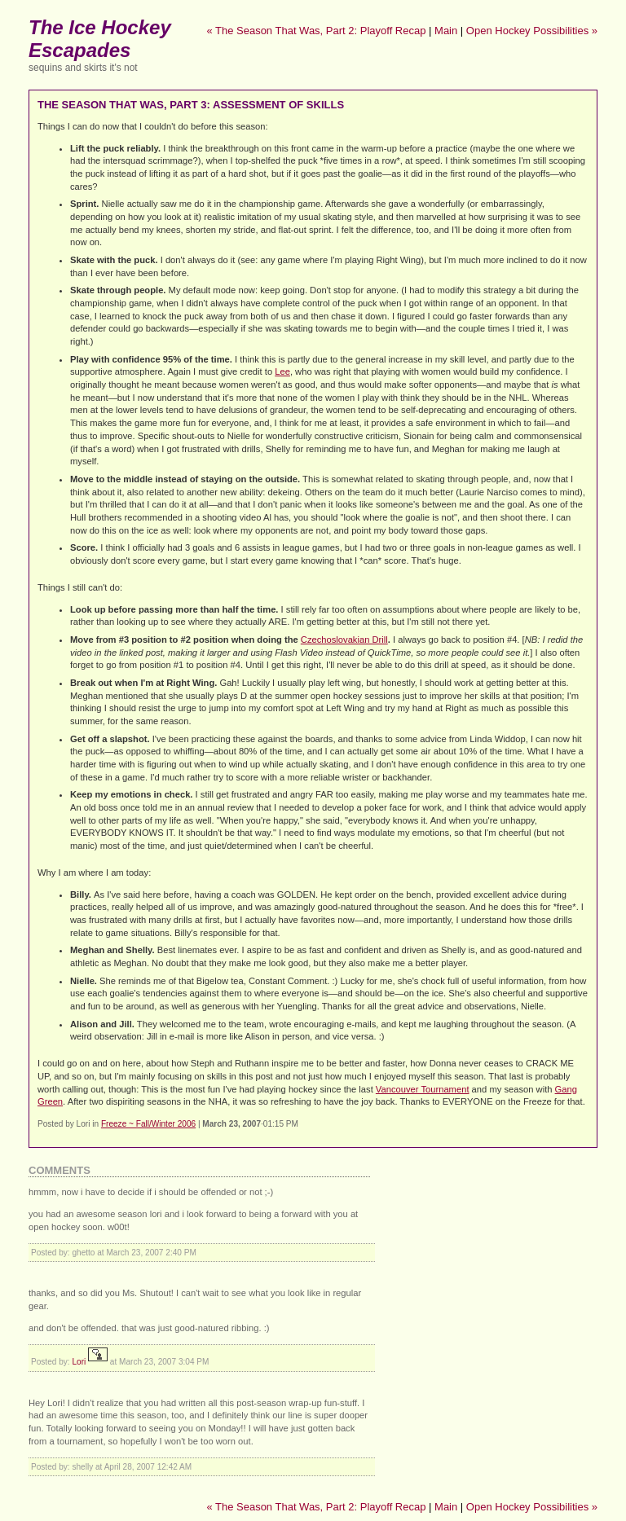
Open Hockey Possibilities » (531, 30)
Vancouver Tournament (423, 1089)
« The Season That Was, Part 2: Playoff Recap (315, 30)
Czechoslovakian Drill (344, 639)
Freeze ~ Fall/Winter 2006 (148, 1123)
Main (445, 30)
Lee (282, 371)
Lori (79, 1361)
